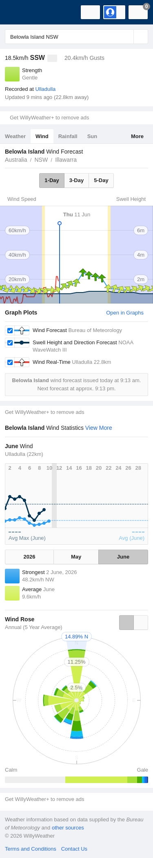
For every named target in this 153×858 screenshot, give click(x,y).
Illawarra (66, 159)
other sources (68, 828)
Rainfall (68, 136)
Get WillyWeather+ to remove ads (49, 117)
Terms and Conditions (30, 849)
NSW (41, 159)
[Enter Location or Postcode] (76, 36)
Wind (42, 136)
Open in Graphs (125, 313)
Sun (92, 136)
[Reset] (126, 36)
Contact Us (74, 849)
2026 (29, 557)
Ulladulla (45, 89)
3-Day (76, 180)
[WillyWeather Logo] (18, 12)
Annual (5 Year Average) (33, 627)
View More (98, 428)
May (76, 557)
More (137, 136)
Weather (15, 136)
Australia (16, 159)
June (123, 557)
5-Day (101, 180)
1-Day (51, 180)
